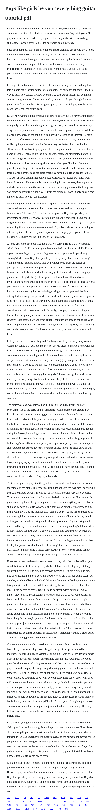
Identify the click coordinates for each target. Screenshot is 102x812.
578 (59, 809)
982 (32, 805)
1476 (63, 797)
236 (16, 801)
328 (86, 797)
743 (56, 805)
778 (17, 805)
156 (25, 805)
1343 (43, 809)
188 (87, 801)
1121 (40, 801)
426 (79, 797)
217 (71, 805)
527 (24, 801)
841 (86, 805)
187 (8, 797)
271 (72, 801)
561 (79, 805)
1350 (9, 809)
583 (31, 797)
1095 (17, 797)
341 (40, 805)
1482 (9, 805)
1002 (46, 797)
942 (63, 805)
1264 (27, 809)
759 (48, 805)
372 (56, 801)
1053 (18, 809)
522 (51, 809)
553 (80, 801)
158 (71, 797)
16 (25, 797)
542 (64, 801)
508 (35, 809)
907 (54, 797)
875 (31, 801)
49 (39, 797)
